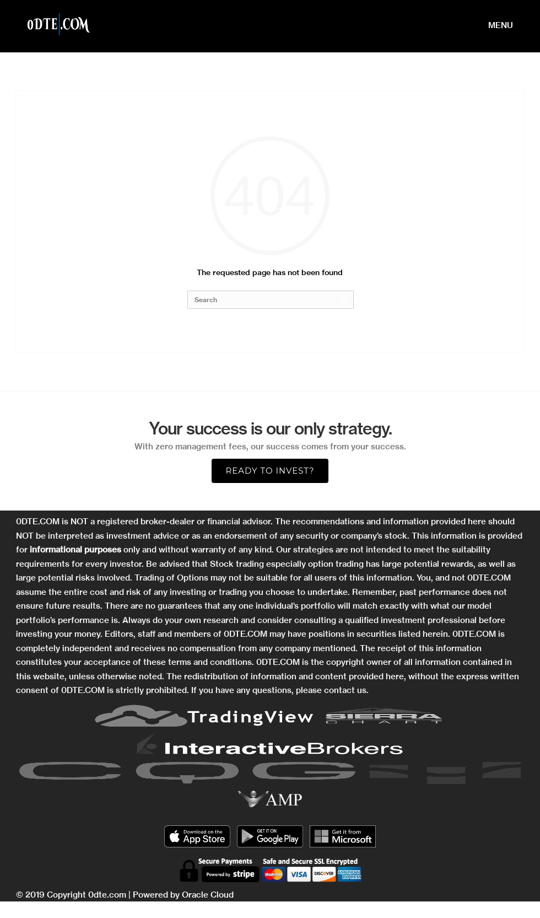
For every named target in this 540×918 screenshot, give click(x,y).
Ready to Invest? (269, 470)
